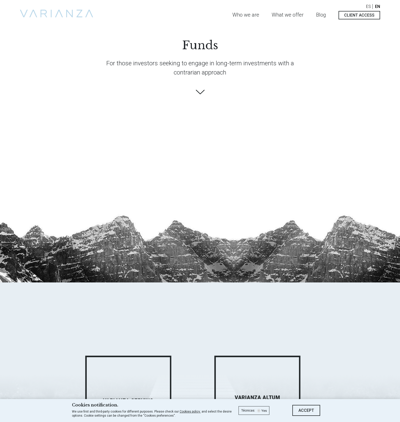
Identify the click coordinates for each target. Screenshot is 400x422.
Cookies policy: (190, 411)
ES (368, 6)
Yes (264, 411)
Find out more (200, 92)
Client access (359, 15)
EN (377, 6)
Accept (306, 410)
